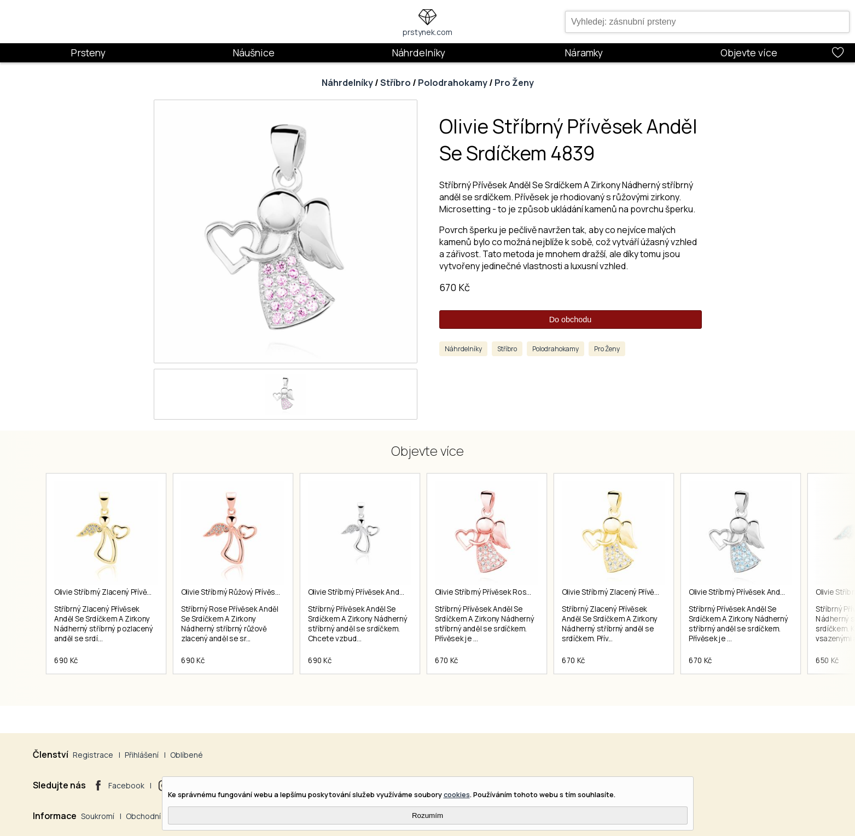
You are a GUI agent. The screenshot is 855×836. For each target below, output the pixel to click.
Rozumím (427, 815)
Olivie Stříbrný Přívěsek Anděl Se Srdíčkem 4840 (769, 592)
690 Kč (66, 660)
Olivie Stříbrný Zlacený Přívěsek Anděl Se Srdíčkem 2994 (657, 592)
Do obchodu (570, 319)
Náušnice (253, 52)
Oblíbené (186, 755)
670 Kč (454, 287)
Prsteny (88, 52)
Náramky (584, 52)
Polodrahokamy (452, 83)
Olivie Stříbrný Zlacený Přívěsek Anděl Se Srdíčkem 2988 (148, 592)
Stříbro (395, 83)
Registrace (93, 755)
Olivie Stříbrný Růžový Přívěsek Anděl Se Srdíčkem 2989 (274, 592)
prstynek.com (427, 32)
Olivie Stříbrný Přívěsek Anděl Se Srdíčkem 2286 (388, 592)
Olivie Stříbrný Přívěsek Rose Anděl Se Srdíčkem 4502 (525, 592)
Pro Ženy (514, 83)
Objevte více (748, 52)
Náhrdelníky (418, 52)
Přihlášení (142, 755)
